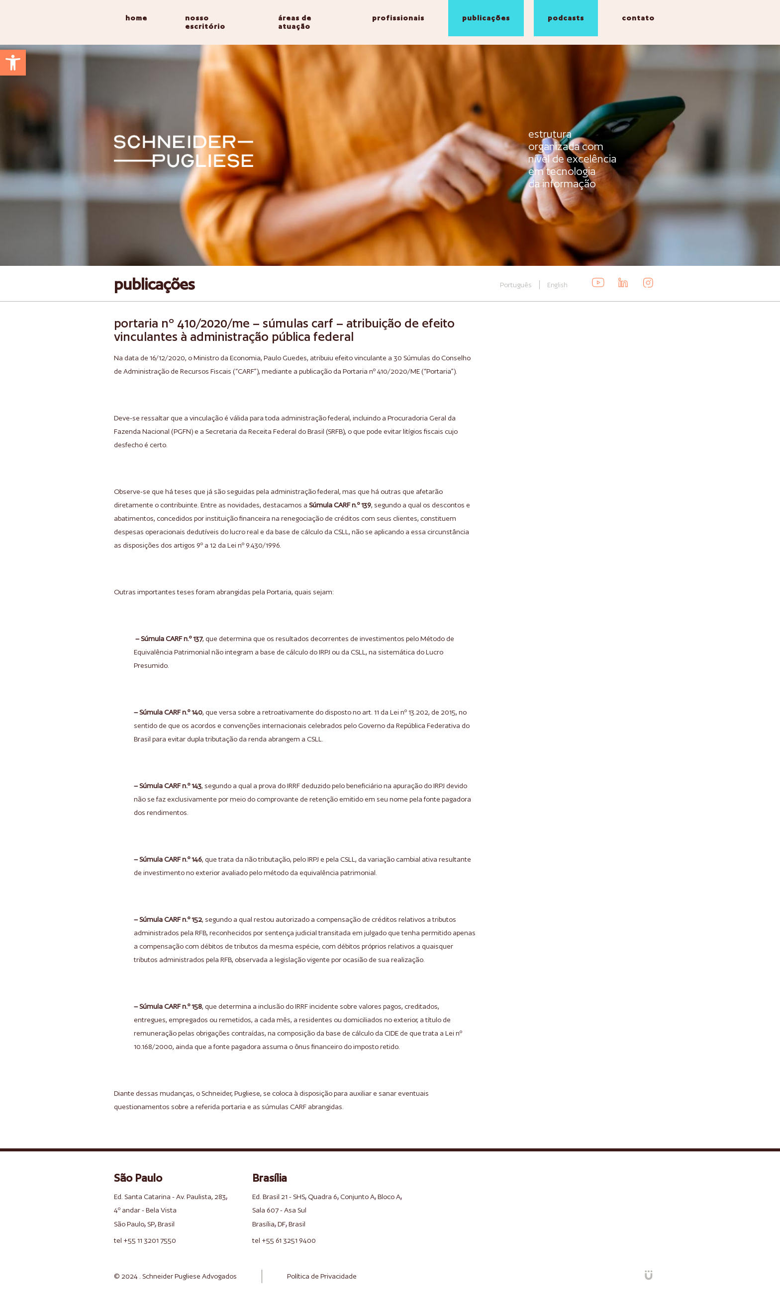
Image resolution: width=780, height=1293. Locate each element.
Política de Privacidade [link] (322, 1276)
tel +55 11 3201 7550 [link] (145, 1240)
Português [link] (516, 285)
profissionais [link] (398, 18)
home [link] (136, 18)
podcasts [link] (566, 18)
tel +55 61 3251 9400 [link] (284, 1240)
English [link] (557, 285)
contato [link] (638, 18)
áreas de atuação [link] (294, 22)
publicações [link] (486, 18)
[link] (13, 63)
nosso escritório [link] (205, 22)
